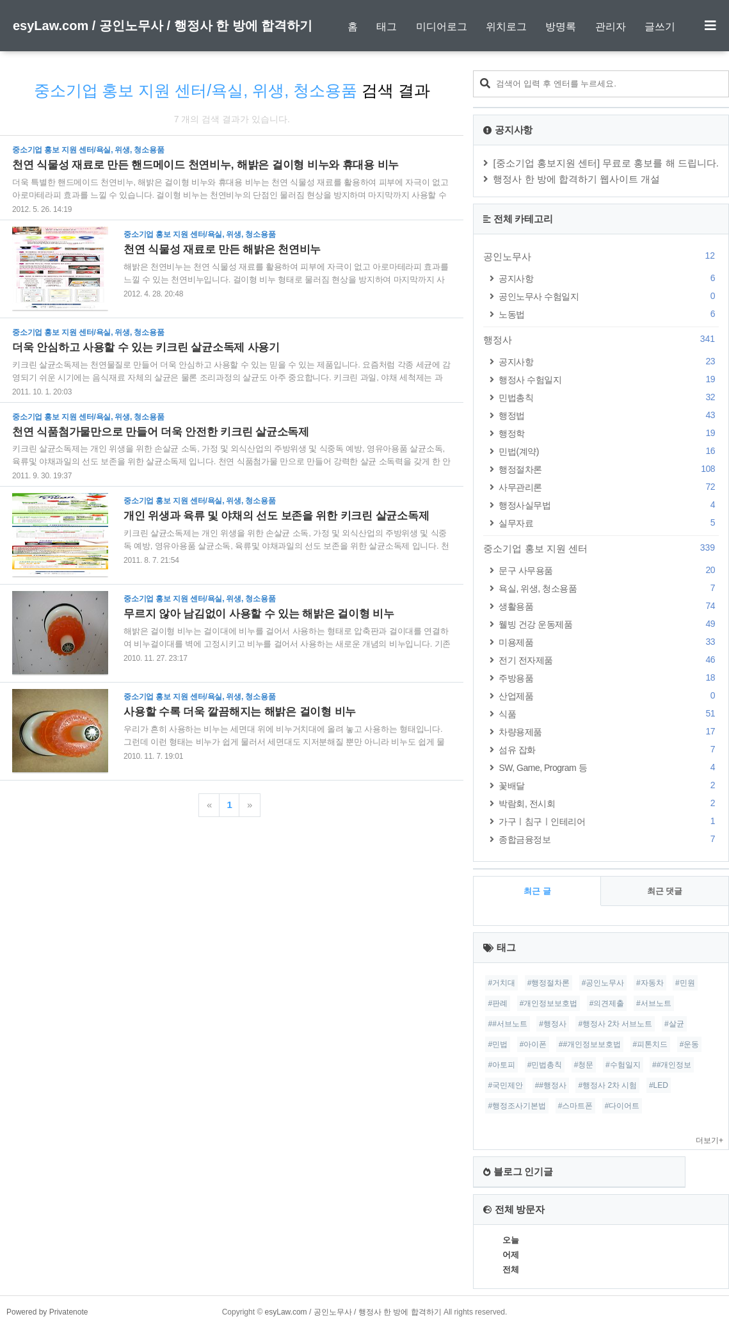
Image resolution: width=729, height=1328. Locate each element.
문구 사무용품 (609, 570)
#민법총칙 (545, 1064)
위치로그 (506, 26)
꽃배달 (609, 785)
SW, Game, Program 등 (609, 767)
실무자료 (609, 522)
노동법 (609, 314)
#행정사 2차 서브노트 (615, 1023)
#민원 (685, 982)
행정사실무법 (609, 504)
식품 (609, 713)
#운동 (690, 1044)
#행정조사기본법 (517, 1105)
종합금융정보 (609, 839)
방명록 (560, 26)
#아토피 (501, 1064)
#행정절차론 (548, 982)
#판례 (498, 1003)
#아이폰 (533, 1044)
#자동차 (650, 982)
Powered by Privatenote (47, 1312)
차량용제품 (609, 731)
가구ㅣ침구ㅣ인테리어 (609, 821)
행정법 (609, 415)
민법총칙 (609, 397)
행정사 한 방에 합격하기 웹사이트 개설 (576, 179)
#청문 (584, 1064)
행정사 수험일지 (609, 379)
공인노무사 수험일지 (609, 296)
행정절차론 (609, 469)
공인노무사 (601, 256)
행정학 (609, 433)
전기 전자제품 (609, 659)
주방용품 (609, 677)
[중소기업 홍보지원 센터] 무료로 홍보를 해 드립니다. (606, 163)
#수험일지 (623, 1064)
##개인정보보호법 (590, 1044)
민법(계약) (609, 451)
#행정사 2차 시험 (607, 1085)
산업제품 (609, 695)
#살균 (674, 1023)
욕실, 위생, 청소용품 (609, 588)
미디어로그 (441, 26)
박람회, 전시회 (609, 803)
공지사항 (609, 278)
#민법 (498, 1044)
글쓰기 (660, 26)
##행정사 (550, 1085)
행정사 (601, 339)
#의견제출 (607, 1003)
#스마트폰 (575, 1105)
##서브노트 (507, 1023)
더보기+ (709, 1140)
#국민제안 (505, 1085)
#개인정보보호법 (549, 1003)
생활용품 (609, 606)
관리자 (610, 26)
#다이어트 (622, 1105)
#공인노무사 (603, 982)
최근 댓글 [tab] (665, 891)
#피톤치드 (650, 1044)
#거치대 (501, 982)
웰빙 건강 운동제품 (609, 624)
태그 (386, 26)
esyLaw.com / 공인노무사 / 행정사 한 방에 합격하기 (162, 26)
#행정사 (552, 1023)
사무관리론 (609, 487)
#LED (658, 1085)
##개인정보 (671, 1064)
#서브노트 (653, 1003)
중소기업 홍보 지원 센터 (601, 548)
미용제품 (609, 641)
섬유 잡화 (609, 749)
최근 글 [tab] (537, 891)
